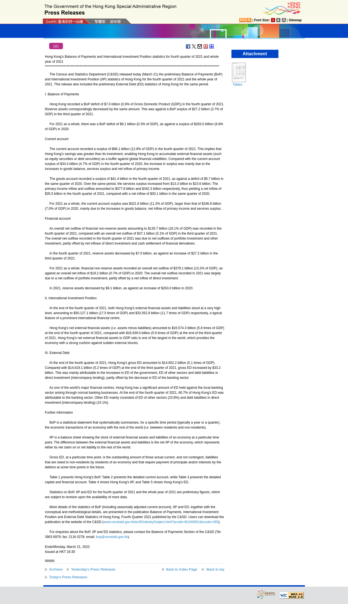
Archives (56, 569)
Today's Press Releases (68, 577)
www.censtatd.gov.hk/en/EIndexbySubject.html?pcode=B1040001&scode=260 (161, 522)
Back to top (215, 569)
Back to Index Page (181, 569)
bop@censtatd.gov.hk (112, 537)
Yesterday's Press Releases (93, 569)
